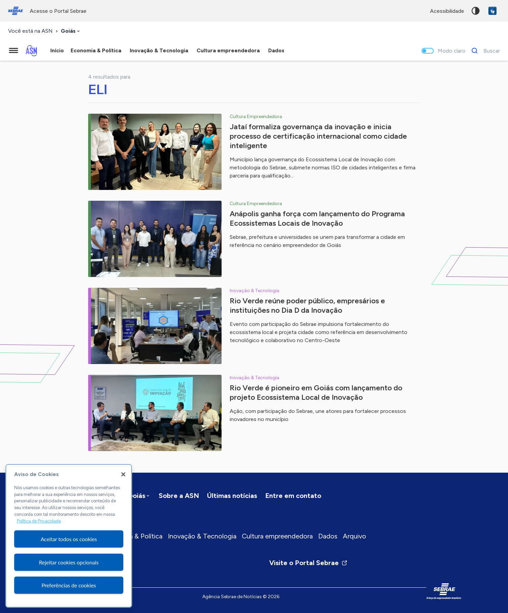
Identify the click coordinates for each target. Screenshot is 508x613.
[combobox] (71, 31)
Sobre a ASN (179, 496)
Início (57, 50)
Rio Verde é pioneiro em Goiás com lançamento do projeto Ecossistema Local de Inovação (316, 392)
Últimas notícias (232, 496)
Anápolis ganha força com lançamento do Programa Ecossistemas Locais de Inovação (317, 218)
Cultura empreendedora (277, 536)
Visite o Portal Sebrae (308, 562)
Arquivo (354, 536)
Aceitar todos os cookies (69, 539)
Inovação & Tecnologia (202, 536)
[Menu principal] (13, 50)
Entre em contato (293, 496)
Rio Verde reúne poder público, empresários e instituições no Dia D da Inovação (307, 305)
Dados (327, 536)
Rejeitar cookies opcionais (69, 562)
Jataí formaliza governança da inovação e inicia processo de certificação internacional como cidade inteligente (318, 136)
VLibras (492, 10)
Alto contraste (475, 10)
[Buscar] (484, 50)
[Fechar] (123, 474)
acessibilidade (447, 11)
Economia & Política (132, 536)
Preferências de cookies (69, 585)
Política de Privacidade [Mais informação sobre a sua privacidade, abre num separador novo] (39, 521)
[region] (68, 536)
